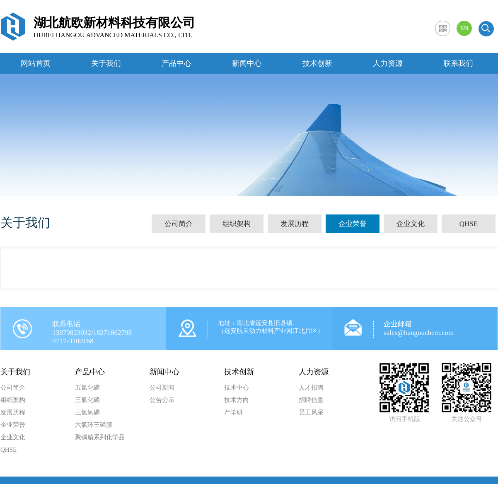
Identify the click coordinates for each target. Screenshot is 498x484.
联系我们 (458, 63)
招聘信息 (311, 400)
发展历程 (294, 224)
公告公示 (162, 400)
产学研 (233, 412)
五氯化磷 (87, 387)
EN (464, 28)
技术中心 (236, 387)
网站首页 (36, 63)
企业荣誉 (352, 224)
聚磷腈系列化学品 (100, 437)
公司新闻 (162, 387)
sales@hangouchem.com (419, 333)
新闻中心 (247, 63)
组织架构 (236, 224)
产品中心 (176, 63)
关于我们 (106, 63)
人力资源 (388, 63)
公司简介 (178, 224)
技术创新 (317, 63)
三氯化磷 (87, 400)
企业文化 (410, 224)
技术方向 (236, 400)
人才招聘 (311, 387)
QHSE (468, 224)
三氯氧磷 (87, 412)
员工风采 (311, 412)
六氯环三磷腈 (93, 424)
